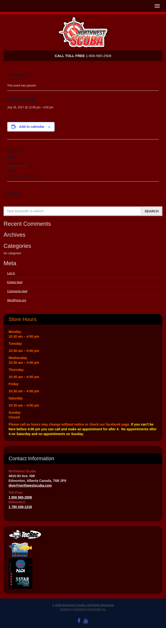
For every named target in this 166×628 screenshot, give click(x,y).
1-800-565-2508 (83, 56)
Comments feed (17, 291)
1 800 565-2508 (20, 497)
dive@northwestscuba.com (30, 485)
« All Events (18, 75)
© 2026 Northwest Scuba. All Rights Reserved (83, 605)
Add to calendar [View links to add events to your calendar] (31, 127)
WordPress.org (16, 300)
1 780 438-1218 (20, 507)
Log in (11, 273)
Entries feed (14, 282)
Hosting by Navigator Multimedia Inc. (83, 609)
